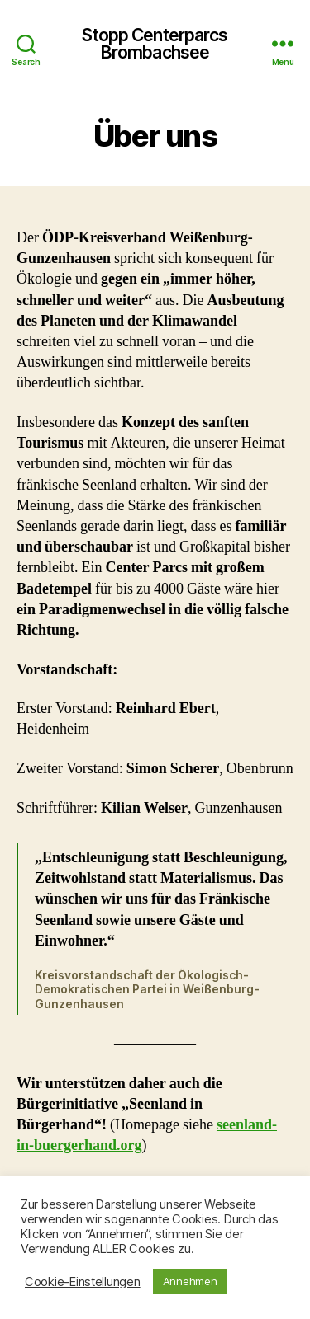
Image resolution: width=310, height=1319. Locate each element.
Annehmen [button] (190, 1281)
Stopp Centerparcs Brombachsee (154, 43)
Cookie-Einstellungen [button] (83, 1281)
